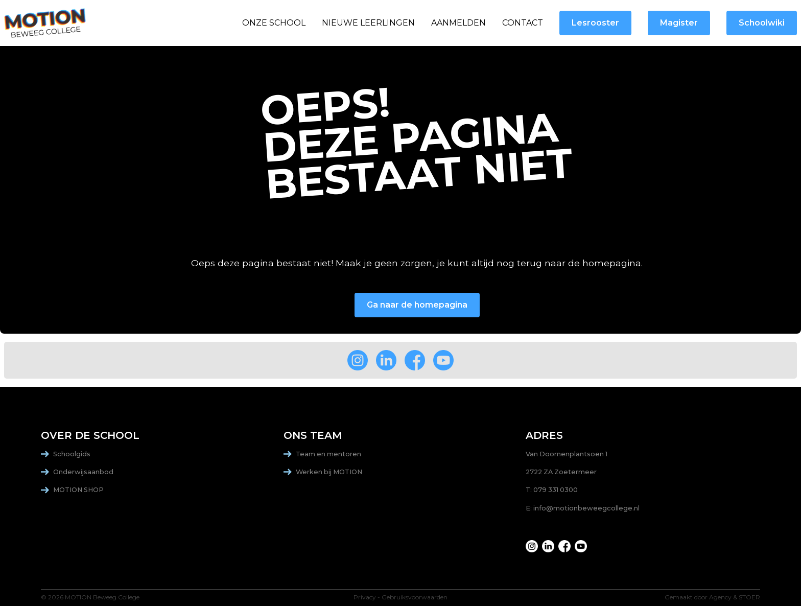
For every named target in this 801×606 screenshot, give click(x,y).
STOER (749, 597)
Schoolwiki (762, 23)
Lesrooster (595, 23)
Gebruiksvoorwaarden (414, 597)
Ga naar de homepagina (417, 305)
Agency (720, 597)
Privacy (365, 597)
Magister (679, 23)
